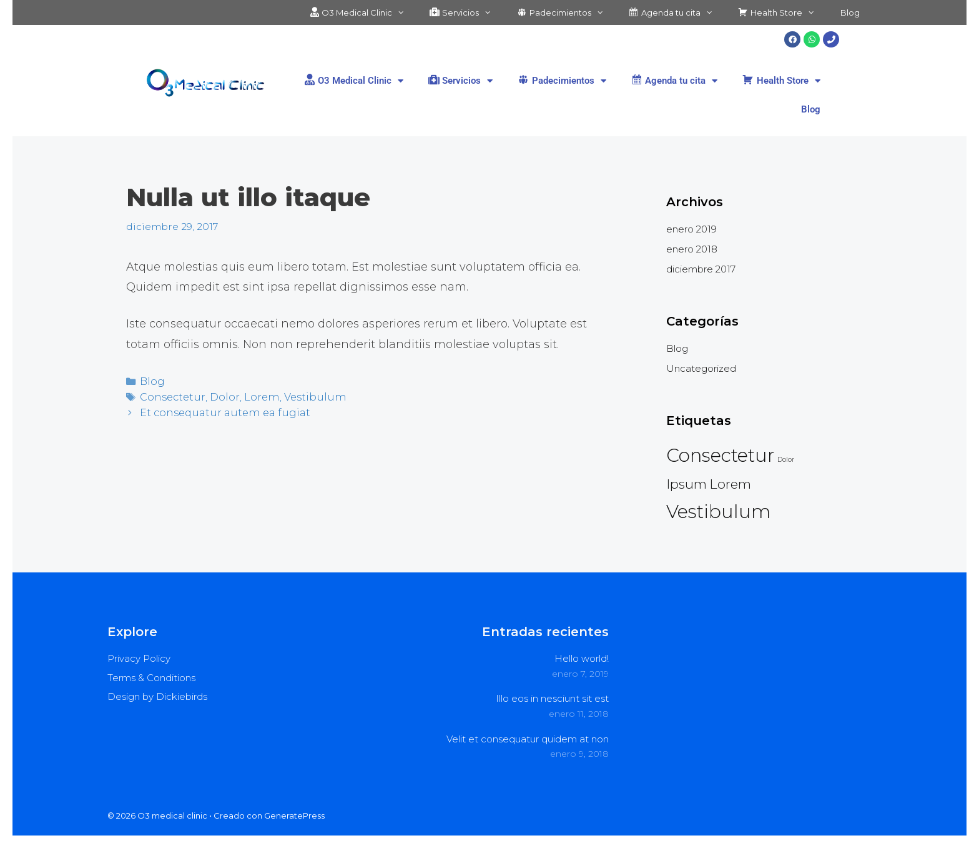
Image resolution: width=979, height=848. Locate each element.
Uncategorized (701, 368)
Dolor (218, 395)
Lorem (253, 395)
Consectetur (170, 395)
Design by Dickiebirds (157, 696)
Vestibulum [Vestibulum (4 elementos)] (718, 511)
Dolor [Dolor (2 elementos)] (785, 460)
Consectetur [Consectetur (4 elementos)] (720, 455)
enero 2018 (691, 249)
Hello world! (581, 658)
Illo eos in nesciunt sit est (552, 698)
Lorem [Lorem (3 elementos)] (730, 484)
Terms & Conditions (151, 678)
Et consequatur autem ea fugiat (217, 409)
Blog (850, 12)
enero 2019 (691, 229)
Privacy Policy (138, 658)
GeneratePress (294, 816)
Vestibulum (301, 395)
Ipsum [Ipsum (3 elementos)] (686, 484)
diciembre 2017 (700, 269)
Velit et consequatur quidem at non (527, 739)
